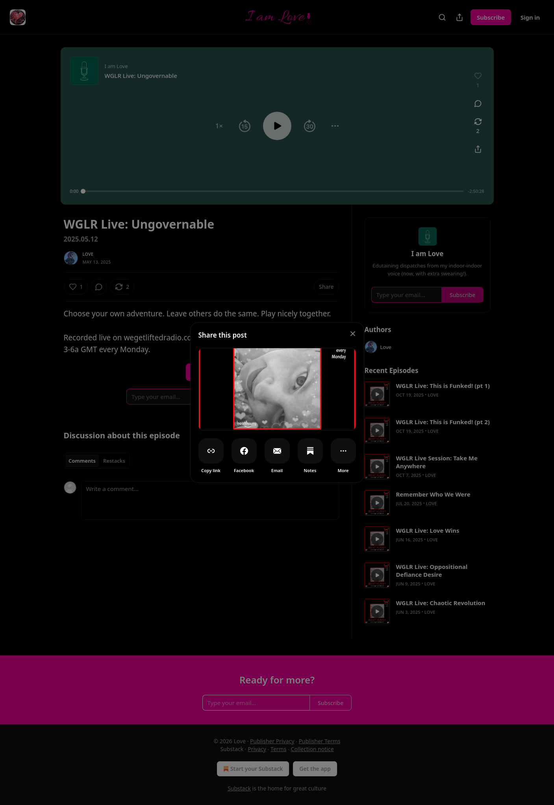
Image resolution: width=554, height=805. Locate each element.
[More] (343, 450)
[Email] (277, 450)
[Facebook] (244, 450)
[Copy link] (211, 450)
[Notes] (310, 450)
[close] (352, 333)
